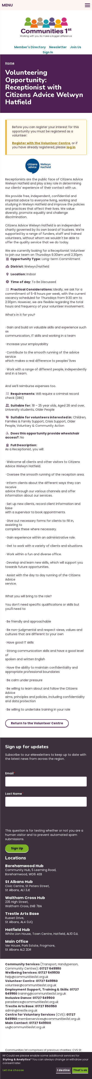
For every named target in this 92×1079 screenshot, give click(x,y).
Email (9, 773)
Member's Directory (30, 47)
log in (71, 147)
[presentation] (38, 820)
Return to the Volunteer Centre (37, 723)
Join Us (75, 47)
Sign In (48, 52)
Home (9, 63)
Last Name (13, 794)
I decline (63, 1070)
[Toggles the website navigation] (46, 5)
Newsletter (58, 47)
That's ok (80, 1070)
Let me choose (13, 1070)
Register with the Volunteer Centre (41, 143)
